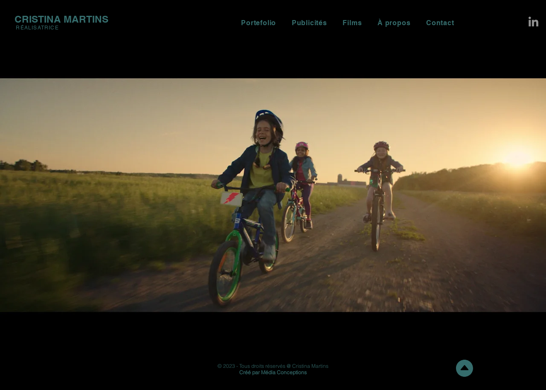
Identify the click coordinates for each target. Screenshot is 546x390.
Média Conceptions (284, 372)
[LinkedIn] (533, 22)
